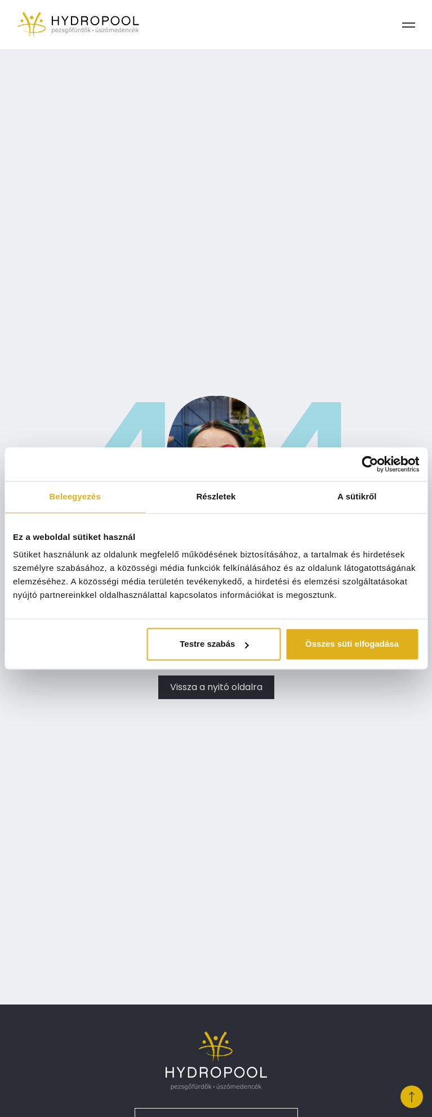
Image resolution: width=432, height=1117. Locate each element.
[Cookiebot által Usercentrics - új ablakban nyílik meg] (369, 464)
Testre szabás (214, 644)
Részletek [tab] (215, 496)
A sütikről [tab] (357, 496)
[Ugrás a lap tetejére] (411, 1097)
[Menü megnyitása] (408, 24)
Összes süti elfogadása (352, 644)
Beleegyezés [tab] (75, 496)
